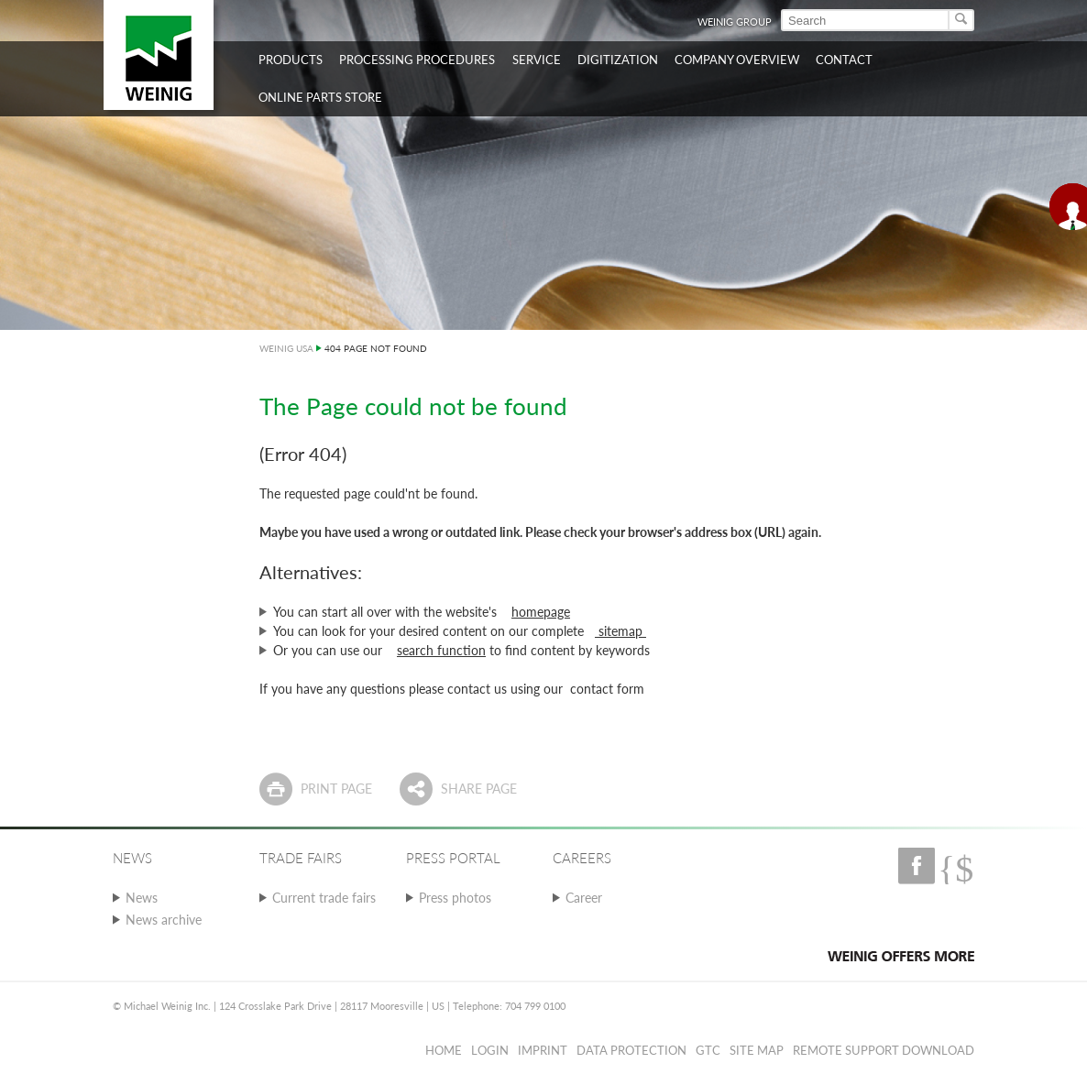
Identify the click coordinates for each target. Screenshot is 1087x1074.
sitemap (620, 631)
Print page (336, 788)
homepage (540, 611)
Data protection (631, 1050)
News (142, 897)
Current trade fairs (324, 897)
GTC (708, 1050)
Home (443, 1050)
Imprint (542, 1050)
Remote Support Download (883, 1050)
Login (490, 1050)
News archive (164, 919)
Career (583, 897)
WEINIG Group (734, 21)
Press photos (455, 897)
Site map (757, 1050)
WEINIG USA (286, 348)
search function (441, 650)
